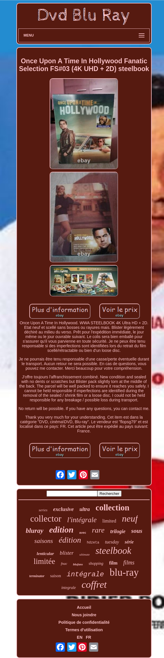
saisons (43, 540)
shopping (96, 563)
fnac (64, 563)
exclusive (63, 509)
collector (45, 519)
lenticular (45, 553)
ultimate (84, 554)
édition (70, 539)
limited (109, 521)
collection (113, 507)
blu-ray (124, 572)
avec (82, 533)
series (43, 510)
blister (67, 553)
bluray (34, 530)
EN (79, 637)
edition (61, 529)
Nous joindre (84, 615)
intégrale (85, 574)
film (113, 563)
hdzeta (93, 543)
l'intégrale (82, 520)
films (128, 562)
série (129, 541)
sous (136, 530)
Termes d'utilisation (84, 630)
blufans (78, 564)
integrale (68, 587)
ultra (85, 509)
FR (88, 637)
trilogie (118, 531)
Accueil (84, 607)
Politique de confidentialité (83, 622)
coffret (94, 584)
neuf (130, 518)
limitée (44, 561)
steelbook (114, 551)
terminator (37, 576)
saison (55, 575)
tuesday (112, 541)
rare (98, 530)
